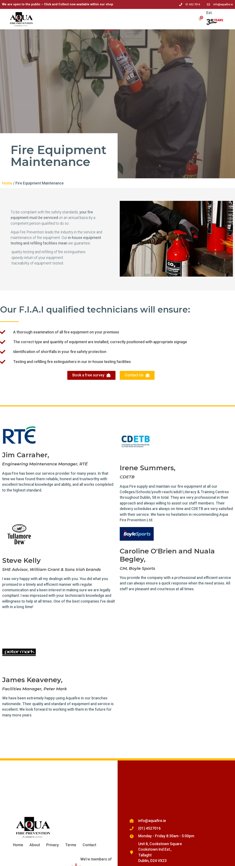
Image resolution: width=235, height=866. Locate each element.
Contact (179, 24)
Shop (147, 24)
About (104, 14)
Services (138, 14)
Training (175, 14)
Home (74, 14)
